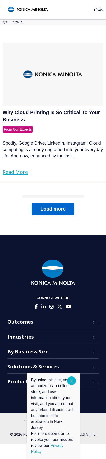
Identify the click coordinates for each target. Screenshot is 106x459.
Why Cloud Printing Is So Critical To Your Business (51, 116)
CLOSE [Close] (71, 380)
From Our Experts (18, 129)
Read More (15, 172)
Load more (53, 209)
